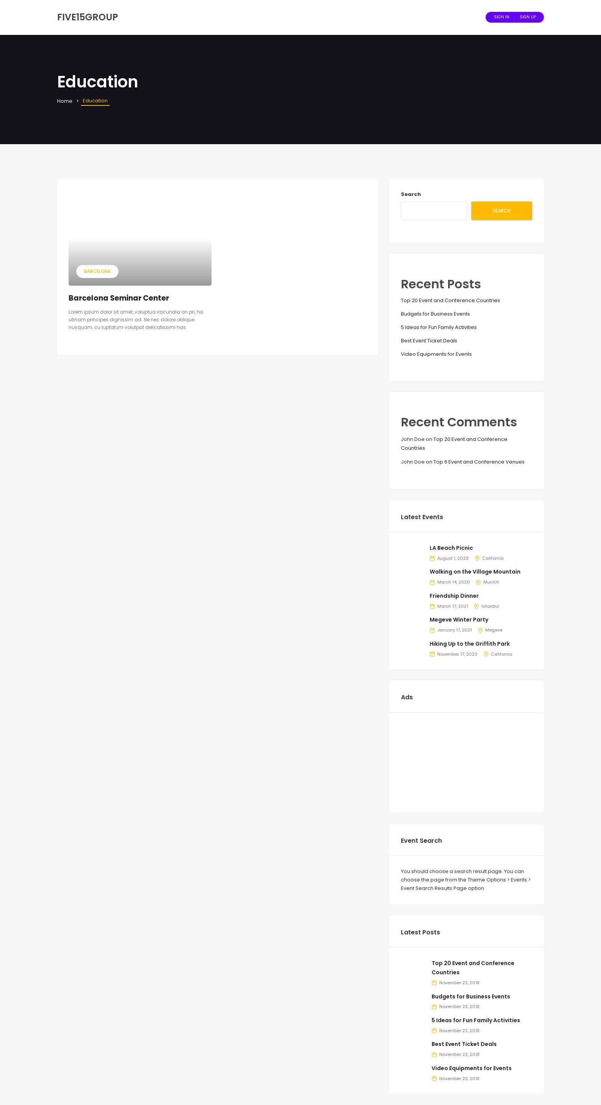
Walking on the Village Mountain (475, 572)
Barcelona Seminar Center (119, 298)
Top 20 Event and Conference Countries (450, 300)
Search (411, 194)
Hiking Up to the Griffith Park (470, 644)
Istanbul (490, 606)
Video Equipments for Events (436, 354)
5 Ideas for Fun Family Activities (439, 327)
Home (64, 101)
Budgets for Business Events (435, 313)
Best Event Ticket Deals (429, 340)
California (493, 558)
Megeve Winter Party (459, 619)
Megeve (493, 630)
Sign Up (528, 17)
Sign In (501, 17)
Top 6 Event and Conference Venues (479, 461)
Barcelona (97, 271)
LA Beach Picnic (451, 548)
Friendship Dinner (454, 596)
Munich (491, 582)
